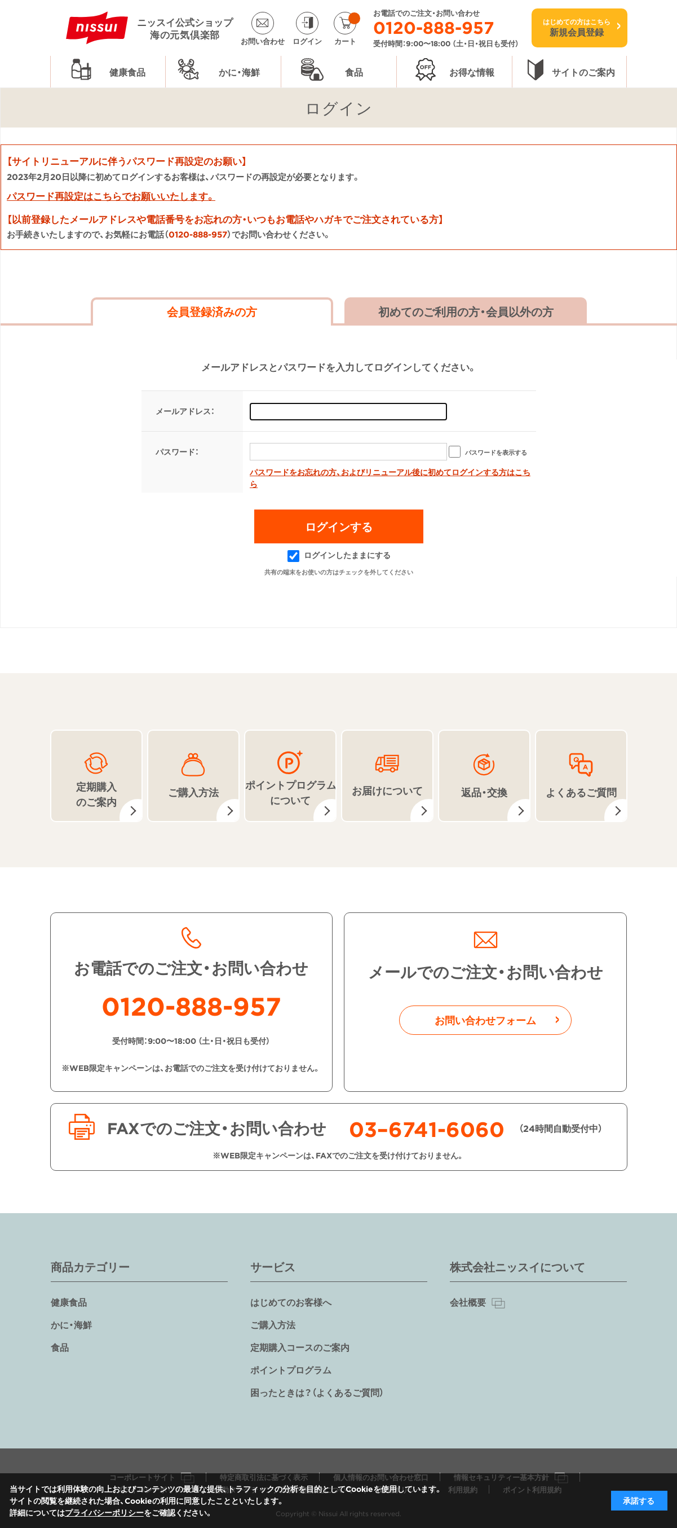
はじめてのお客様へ (290, 1302)
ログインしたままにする (339, 554)
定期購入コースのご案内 (299, 1347)
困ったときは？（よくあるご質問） (317, 1392)
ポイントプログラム (290, 1369)
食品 (60, 1347)
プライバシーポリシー (104, 1512)
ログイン (307, 40)
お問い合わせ (263, 40)
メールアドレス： (185, 410)
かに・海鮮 (71, 1324)
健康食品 (69, 1302)
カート (347, 28)
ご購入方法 (272, 1324)
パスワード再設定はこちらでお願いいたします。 (111, 195)
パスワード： (177, 451)
